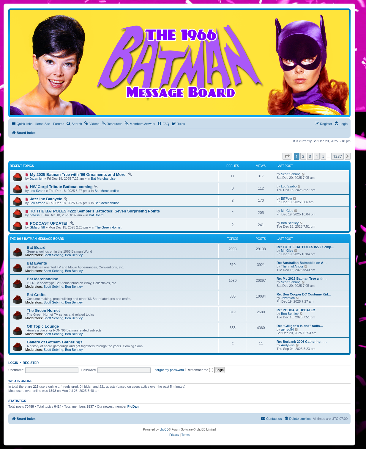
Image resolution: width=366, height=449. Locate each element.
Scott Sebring (291, 174)
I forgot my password (169, 370)
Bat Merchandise (103, 178)
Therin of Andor (292, 266)
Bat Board (96, 215)
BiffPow (286, 198)
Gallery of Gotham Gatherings (55, 342)
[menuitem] (74, 123)
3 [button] (310, 156)
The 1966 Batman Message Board (37, 238)
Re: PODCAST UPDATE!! (296, 310)
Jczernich (36, 178)
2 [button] (303, 156)
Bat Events (37, 263)
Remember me (200, 370)
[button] (287, 156)
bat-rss (35, 215)
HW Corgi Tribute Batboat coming (61, 186)
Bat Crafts (36, 294)
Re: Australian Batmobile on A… (301, 263)
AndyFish (288, 345)
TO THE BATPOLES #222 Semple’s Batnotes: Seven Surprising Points (95, 211)
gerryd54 (287, 329)
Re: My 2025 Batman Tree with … (302, 278)
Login (13, 362)
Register (31, 362)
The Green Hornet (108, 227)
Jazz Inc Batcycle (46, 199)
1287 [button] (337, 156)
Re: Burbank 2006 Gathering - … (302, 341)
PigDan (133, 406)
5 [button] (323, 156)
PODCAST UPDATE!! (49, 223)
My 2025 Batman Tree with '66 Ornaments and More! (78, 174)
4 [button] (316, 156)
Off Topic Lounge (43, 326)
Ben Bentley (290, 223)
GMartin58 (37, 227)
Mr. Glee (287, 210)
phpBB (164, 429)
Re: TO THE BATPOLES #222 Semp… (306, 247)
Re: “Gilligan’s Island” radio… (300, 326)
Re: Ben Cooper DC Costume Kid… (304, 294)
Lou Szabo (37, 191)
